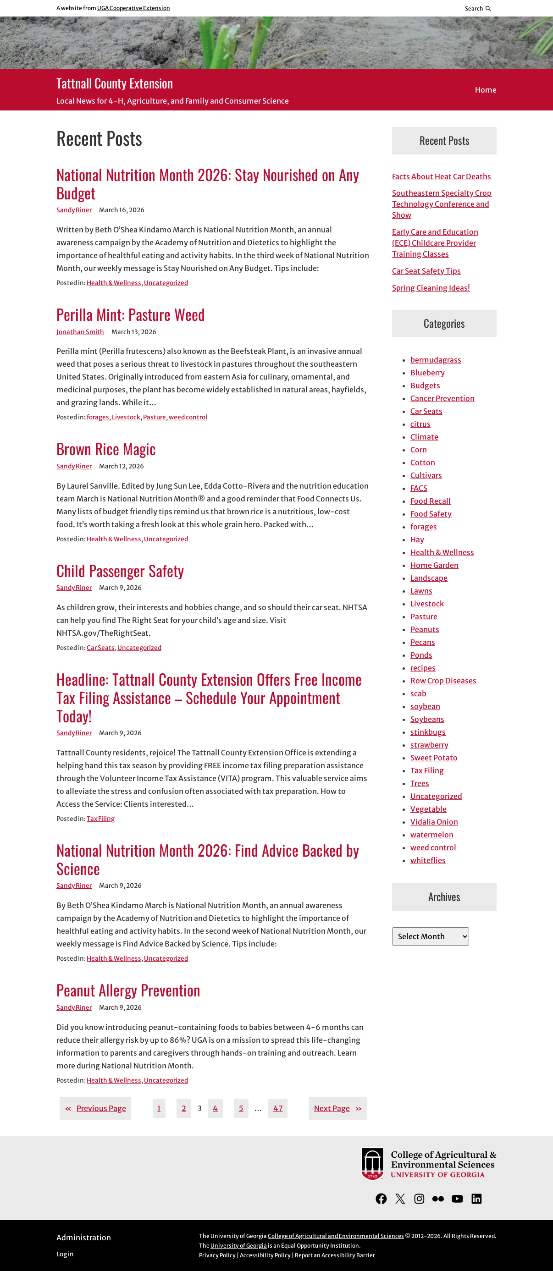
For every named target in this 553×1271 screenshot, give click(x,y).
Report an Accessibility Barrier (335, 1255)
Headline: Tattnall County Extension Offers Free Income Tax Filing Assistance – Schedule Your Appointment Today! (209, 697)
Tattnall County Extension (114, 82)
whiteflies (428, 860)
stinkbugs (428, 732)
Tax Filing (101, 819)
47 (278, 1108)
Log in (65, 1254)
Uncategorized (166, 283)
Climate (424, 436)
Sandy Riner (74, 210)
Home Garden (434, 565)
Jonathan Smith (80, 332)
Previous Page (95, 1108)
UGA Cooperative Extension (133, 8)
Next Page (338, 1108)
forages (98, 417)
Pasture (154, 417)
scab (418, 693)
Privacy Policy (217, 1255)
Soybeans (427, 719)
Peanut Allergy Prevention (128, 990)
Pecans (422, 642)
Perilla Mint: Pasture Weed (130, 314)
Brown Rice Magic (106, 449)
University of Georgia (238, 1245)
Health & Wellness (114, 283)
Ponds (421, 655)
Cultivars (426, 475)
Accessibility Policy (265, 1255)
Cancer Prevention (442, 398)
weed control (188, 417)
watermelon (431, 834)
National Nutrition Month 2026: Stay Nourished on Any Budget (207, 183)
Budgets (425, 385)
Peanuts (424, 629)
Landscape (429, 578)
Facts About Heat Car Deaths (441, 176)
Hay (417, 539)
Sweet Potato (434, 757)
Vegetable (428, 809)
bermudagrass (435, 359)
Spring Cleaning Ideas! (431, 287)
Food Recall (430, 501)
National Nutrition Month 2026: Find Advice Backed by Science (207, 859)
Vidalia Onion (434, 821)
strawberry (429, 744)
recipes (423, 667)
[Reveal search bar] (478, 8)
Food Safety (431, 513)
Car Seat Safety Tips (426, 270)
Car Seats (101, 648)
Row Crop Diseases (443, 680)
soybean (425, 706)
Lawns (421, 590)
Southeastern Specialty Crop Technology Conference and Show (442, 204)
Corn (418, 449)
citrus (420, 424)
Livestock (126, 417)
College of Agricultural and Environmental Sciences (336, 1235)
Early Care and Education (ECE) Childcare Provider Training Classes (435, 243)
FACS (418, 488)
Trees (419, 783)
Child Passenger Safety (120, 570)
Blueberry (427, 372)
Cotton (422, 462)
